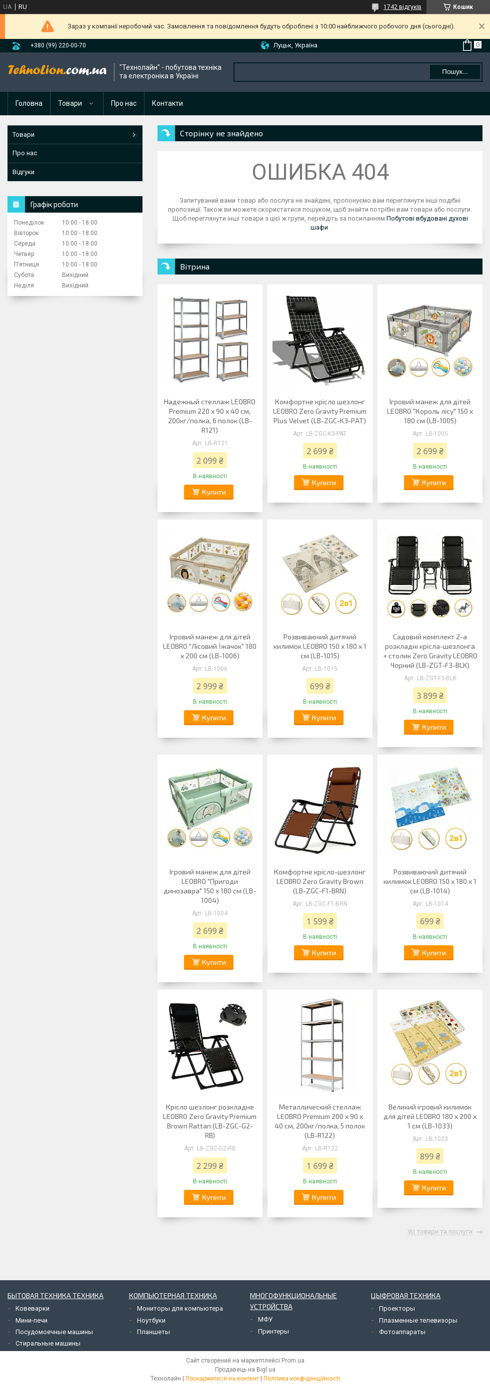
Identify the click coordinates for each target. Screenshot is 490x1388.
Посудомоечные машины (54, 1332)
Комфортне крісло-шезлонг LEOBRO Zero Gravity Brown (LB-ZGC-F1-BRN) (320, 881)
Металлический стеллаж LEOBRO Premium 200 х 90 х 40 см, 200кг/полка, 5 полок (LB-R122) (319, 1121)
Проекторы (397, 1308)
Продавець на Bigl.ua (245, 1369)
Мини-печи (32, 1320)
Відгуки (23, 172)
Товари (70, 103)
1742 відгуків (403, 6)
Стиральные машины (48, 1343)
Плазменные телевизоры (418, 1320)
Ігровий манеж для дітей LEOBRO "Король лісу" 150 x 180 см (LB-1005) (430, 411)
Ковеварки (33, 1308)
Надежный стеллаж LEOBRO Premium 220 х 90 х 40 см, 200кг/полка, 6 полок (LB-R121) (210, 415)
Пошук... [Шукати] (455, 71)
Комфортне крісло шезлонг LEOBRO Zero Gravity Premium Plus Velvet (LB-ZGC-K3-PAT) (319, 411)
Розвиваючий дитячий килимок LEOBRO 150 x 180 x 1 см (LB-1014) (430, 881)
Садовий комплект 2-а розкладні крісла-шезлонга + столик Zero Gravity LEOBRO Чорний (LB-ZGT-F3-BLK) (430, 650)
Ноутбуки (151, 1320)
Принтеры (273, 1331)
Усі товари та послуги (440, 1231)
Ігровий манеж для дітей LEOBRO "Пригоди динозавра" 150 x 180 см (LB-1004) (210, 885)
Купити (214, 492)
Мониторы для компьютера (180, 1308)
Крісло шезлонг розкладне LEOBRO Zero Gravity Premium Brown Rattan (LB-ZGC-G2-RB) (209, 1121)
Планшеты (153, 1332)
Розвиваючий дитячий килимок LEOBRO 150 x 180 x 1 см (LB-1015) (320, 646)
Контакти (167, 103)
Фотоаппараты (402, 1332)
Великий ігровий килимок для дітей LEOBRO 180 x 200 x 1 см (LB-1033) (430, 1116)
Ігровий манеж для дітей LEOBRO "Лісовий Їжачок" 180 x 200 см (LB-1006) (209, 646)
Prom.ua (293, 1360)
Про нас (123, 103)
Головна (29, 103)
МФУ (265, 1319)
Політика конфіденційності (302, 1378)
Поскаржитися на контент (222, 1378)
